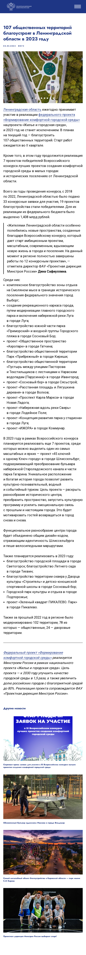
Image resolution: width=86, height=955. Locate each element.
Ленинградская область (22, 110)
